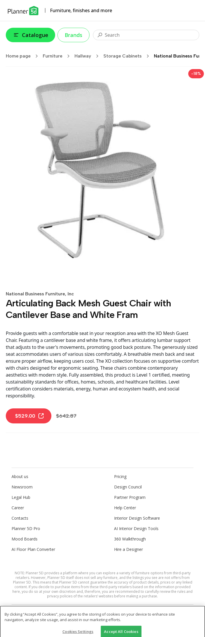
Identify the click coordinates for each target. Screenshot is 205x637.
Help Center (125, 507)
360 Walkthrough (130, 539)
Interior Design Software (137, 518)
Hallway (88, 56)
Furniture (58, 56)
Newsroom (22, 487)
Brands (73, 35)
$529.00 (29, 415)
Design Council (128, 487)
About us (20, 476)
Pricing (120, 476)
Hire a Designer (128, 549)
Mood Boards (25, 539)
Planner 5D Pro (26, 528)
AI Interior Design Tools (136, 528)
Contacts (20, 518)
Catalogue (30, 35)
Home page (24, 56)
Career (18, 507)
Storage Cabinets (128, 56)
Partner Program (130, 497)
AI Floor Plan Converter (33, 549)
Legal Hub (21, 497)
